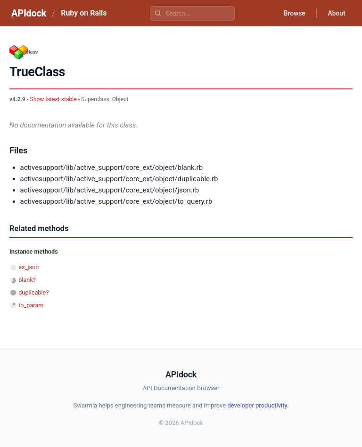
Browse (293, 13)
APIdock (28, 13)
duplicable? (33, 292)
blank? (27, 279)
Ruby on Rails (84, 12)
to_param (30, 305)
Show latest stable (53, 99)
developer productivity (257, 405)
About (336, 13)
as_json (28, 267)
